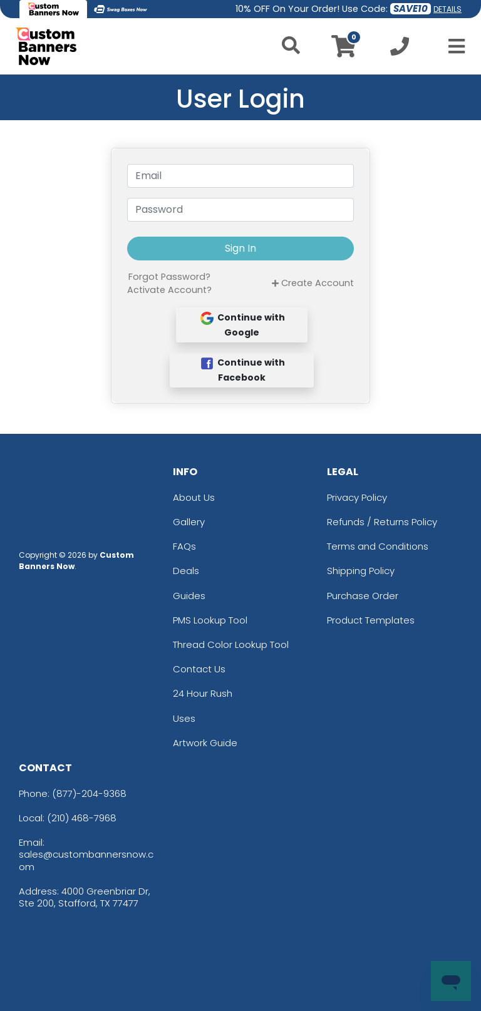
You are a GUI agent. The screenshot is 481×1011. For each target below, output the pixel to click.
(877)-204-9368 (89, 793)
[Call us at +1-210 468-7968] (399, 49)
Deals (186, 570)
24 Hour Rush (202, 693)
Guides (189, 595)
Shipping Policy (361, 570)
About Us (194, 497)
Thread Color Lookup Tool (231, 644)
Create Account (313, 283)
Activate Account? (169, 290)
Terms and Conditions (377, 546)
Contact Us (199, 668)
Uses (184, 718)
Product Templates (371, 620)
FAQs (184, 546)
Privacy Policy (357, 497)
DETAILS (447, 9)
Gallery (189, 521)
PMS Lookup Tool (210, 620)
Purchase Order (362, 595)
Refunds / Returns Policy (382, 521)
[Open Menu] (452, 46)
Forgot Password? (169, 276)
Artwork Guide (205, 742)
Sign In (240, 248)
